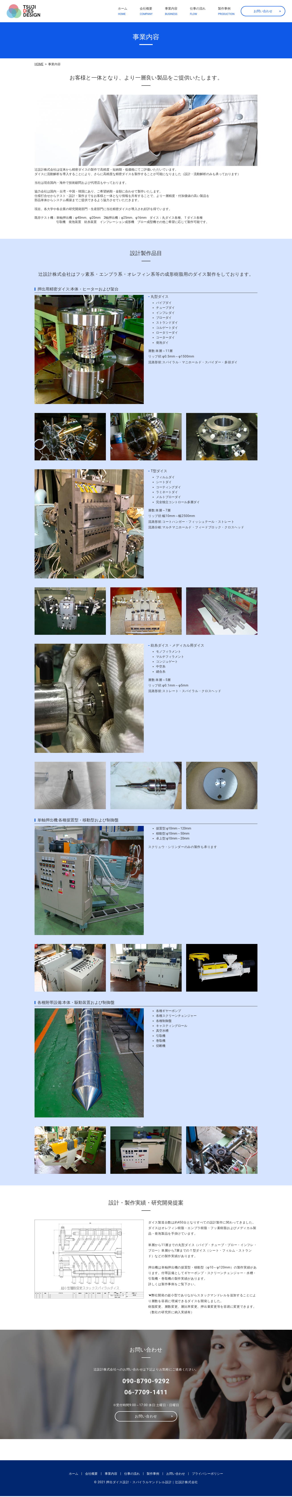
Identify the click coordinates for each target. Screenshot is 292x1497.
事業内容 (171, 11)
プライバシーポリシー (207, 1474)
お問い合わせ (263, 11)
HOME (39, 64)
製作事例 (226, 11)
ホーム (122, 11)
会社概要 (146, 11)
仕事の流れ (198, 11)
